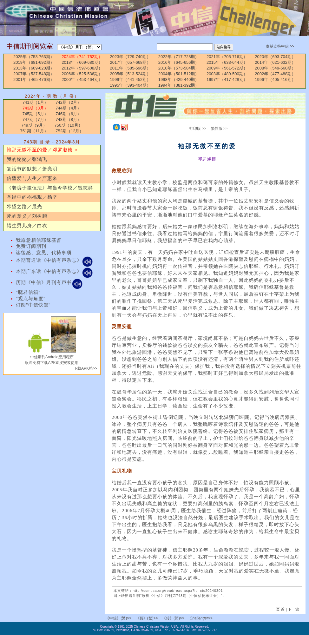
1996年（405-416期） (275, 79)
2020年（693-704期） (275, 56)
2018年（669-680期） (82, 62)
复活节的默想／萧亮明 (32, 168)
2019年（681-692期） (33, 62)
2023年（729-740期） (130, 56)
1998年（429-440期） (178, 79)
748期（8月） (68, 119)
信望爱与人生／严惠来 (32, 178)
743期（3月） (35, 108)
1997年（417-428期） (227, 79)
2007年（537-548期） (33, 73)
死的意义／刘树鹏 (27, 216)
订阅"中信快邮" (33, 305)
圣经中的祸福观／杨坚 (32, 197)
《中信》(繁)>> (118, 618)
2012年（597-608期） (82, 68)
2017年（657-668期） (130, 62)
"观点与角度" (31, 298)
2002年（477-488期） (275, 73)
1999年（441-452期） (130, 79)
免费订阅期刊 (31, 246)
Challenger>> (201, 618)
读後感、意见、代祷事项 (44, 252)
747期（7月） (35, 119)
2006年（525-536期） (82, 73)
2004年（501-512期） (178, 73)
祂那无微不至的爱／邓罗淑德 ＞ (43, 149)
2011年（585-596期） (130, 68)
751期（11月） (34, 131)
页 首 (281, 609)
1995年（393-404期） (130, 85)
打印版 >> (197, 128)
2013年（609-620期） (33, 68)
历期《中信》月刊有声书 (49, 282)
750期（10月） (68, 125)
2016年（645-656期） (178, 62)
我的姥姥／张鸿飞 (27, 159)
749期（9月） (34, 125)
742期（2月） (68, 102)
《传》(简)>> (173, 618)
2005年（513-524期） (130, 73)
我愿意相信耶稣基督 (39, 240)
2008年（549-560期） (275, 68)
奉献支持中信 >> (280, 46)
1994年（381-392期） (178, 85)
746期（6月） (68, 113)
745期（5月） (35, 113)
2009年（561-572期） (227, 68)
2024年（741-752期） (82, 56)
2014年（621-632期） (275, 62)
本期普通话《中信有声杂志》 (54, 260)
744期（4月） (68, 108)
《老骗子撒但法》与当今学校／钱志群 (50, 187)
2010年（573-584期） (178, 68)
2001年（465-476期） (33, 79)
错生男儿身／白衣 (27, 225)
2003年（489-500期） (227, 73)
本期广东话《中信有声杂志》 (54, 271)
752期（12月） (69, 131)
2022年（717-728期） (178, 56)
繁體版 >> (219, 128)
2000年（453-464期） (82, 79)
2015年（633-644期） (227, 62)
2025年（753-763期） (33, 56)
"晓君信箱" (28, 292)
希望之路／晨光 (24, 206)
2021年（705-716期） (227, 56)
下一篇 (293, 609)
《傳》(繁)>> (147, 618)
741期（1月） (35, 102)
